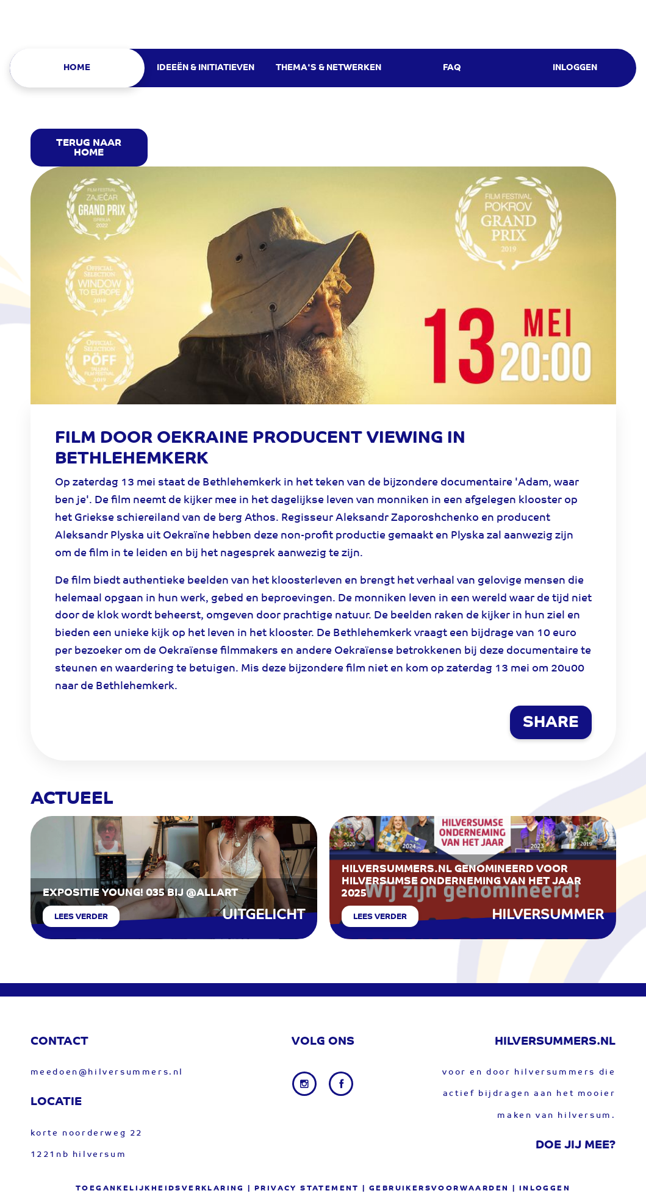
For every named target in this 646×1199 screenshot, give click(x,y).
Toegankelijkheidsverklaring (160, 1188)
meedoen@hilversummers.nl (107, 1072)
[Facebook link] (341, 1084)
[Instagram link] (305, 1084)
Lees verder (81, 917)
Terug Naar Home (88, 148)
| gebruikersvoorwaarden (435, 1188)
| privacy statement (303, 1188)
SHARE (551, 723)
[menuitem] (81, 68)
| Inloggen (541, 1188)
